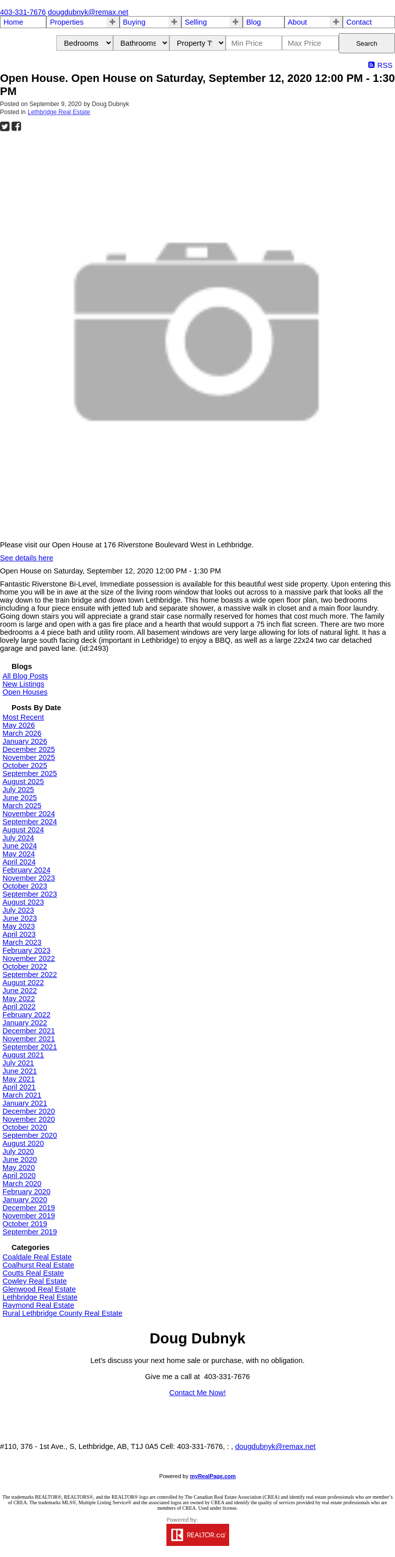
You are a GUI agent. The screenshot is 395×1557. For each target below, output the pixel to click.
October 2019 (25, 1224)
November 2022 (29, 958)
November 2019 (29, 1216)
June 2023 (20, 918)
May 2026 (19, 725)
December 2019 (29, 1208)
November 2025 (29, 757)
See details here (26, 558)
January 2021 (25, 1103)
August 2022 (23, 983)
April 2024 (19, 862)
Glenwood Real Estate (39, 1289)
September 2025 (30, 773)
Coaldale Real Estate (37, 1257)
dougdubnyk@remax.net (275, 1446)
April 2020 (19, 1176)
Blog (253, 22)
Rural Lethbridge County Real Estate (63, 1313)
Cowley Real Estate (35, 1281)
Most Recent (23, 717)
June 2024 (20, 846)
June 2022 (20, 991)
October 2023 (25, 886)
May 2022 (19, 999)
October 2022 (25, 966)
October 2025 (25, 765)
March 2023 (22, 942)
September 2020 (30, 1135)
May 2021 (19, 1079)
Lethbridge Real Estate (59, 112)
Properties (66, 22)
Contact (359, 22)
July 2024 (18, 838)
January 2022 (25, 1023)
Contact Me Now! (197, 1393)
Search (366, 43)
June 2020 (20, 1159)
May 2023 (19, 926)
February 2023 (26, 950)
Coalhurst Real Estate (38, 1265)
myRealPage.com (213, 1476)
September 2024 (30, 822)
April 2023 (19, 934)
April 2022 (19, 1007)
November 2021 (29, 1039)
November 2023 (29, 878)
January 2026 (25, 741)
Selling (196, 22)
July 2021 (18, 1063)
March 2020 (22, 1184)
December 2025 (29, 749)
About (297, 22)
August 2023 (23, 902)
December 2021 (29, 1031)
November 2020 (29, 1119)
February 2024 (26, 870)
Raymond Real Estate (38, 1305)
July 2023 (18, 910)
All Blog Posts (25, 676)
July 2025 (18, 790)
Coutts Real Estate (33, 1273)
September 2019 (30, 1232)
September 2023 (30, 894)
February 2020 (26, 1192)
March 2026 (22, 733)
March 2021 (22, 1095)
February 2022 (26, 1015)
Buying (134, 22)
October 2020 (25, 1127)
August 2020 (23, 1143)
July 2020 (18, 1151)
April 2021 (19, 1087)
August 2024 (23, 830)
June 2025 (20, 798)
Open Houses (25, 692)
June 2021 (20, 1071)
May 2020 (19, 1167)
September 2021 (30, 1047)
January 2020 (25, 1200)
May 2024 (19, 854)
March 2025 (22, 806)
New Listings (23, 684)
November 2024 (29, 814)
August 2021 (23, 1055)
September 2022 (30, 974)
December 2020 (29, 1111)
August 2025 (23, 781)
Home (13, 22)
